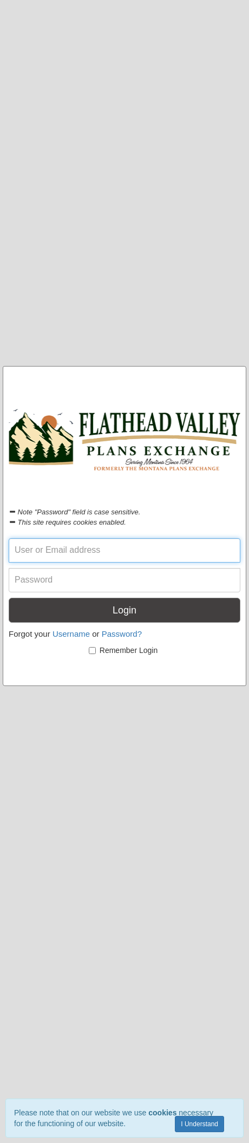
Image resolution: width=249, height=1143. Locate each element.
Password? (122, 633)
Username (71, 633)
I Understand (199, 1124)
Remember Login (123, 650)
